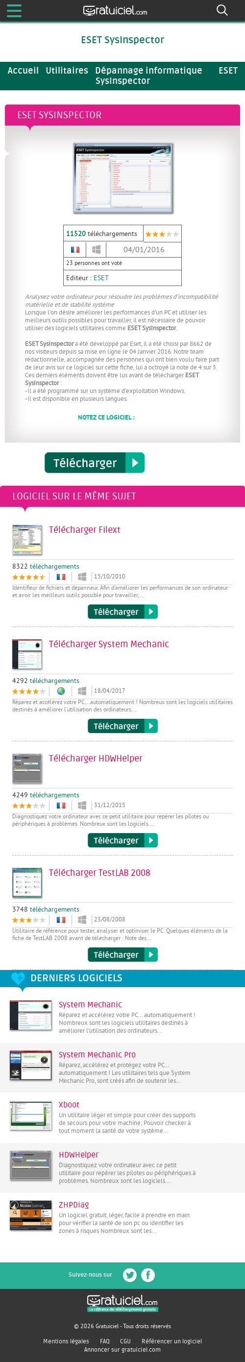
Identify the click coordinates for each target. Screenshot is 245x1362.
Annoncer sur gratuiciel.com (122, 1349)
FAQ (105, 1341)
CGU (125, 1341)
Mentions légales (66, 1341)
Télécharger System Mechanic (123, 726)
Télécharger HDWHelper (123, 840)
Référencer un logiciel (172, 1341)
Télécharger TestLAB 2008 (123, 954)
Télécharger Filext (123, 611)
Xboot (69, 1104)
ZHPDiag (74, 1205)
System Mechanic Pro (97, 1054)
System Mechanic (90, 1004)
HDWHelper (78, 1155)
